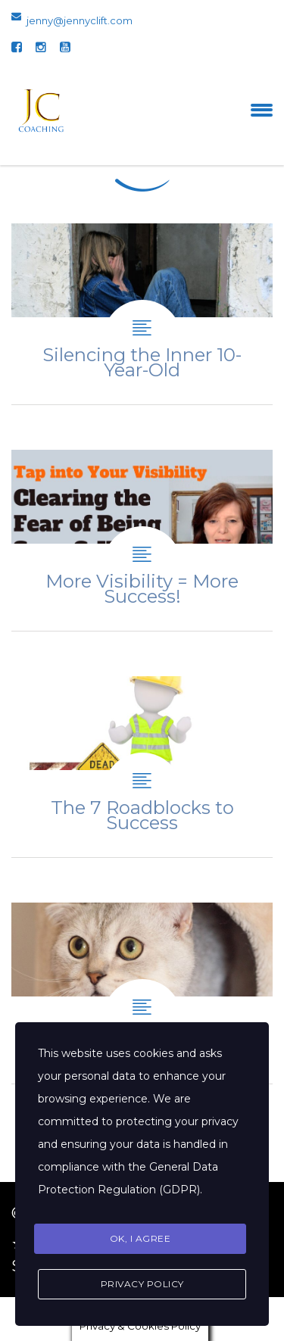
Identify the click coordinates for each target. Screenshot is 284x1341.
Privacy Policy (142, 1284)
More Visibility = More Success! (142, 540)
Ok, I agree (140, 1238)
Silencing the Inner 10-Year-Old (142, 313)
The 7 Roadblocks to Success (142, 766)
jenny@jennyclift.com (80, 20)
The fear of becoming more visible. (142, 993)
